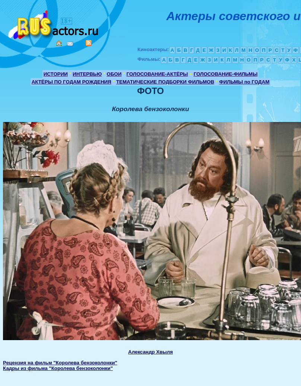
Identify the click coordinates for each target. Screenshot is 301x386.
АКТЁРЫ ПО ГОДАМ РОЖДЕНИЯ (71, 82)
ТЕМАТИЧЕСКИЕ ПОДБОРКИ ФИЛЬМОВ (165, 82)
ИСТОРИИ (56, 74)
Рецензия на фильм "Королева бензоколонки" (60, 362)
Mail (70, 44)
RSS (89, 43)
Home (59, 43)
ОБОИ (114, 74)
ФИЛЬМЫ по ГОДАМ (244, 82)
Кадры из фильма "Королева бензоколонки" (58, 368)
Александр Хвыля (150, 352)
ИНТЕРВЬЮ (87, 74)
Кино (54, 23)
